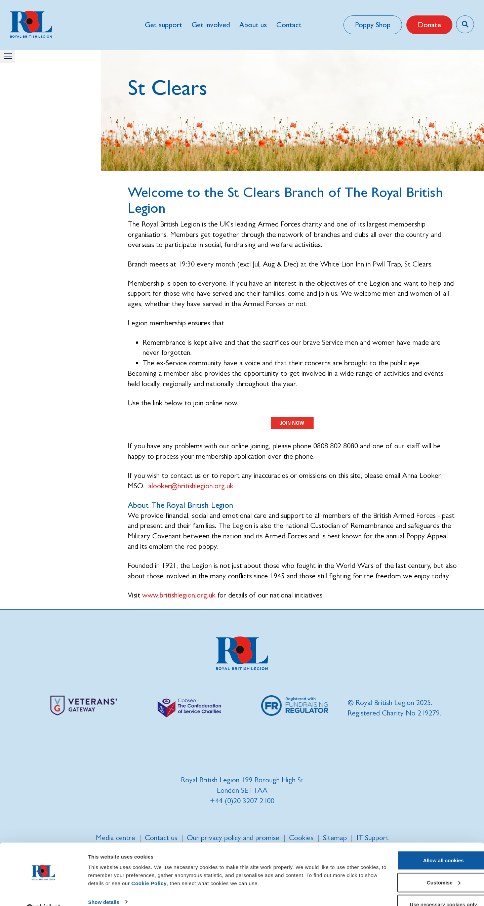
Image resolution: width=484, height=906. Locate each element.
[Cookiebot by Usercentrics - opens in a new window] (43, 893)
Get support (163, 24)
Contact (288, 24)
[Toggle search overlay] (464, 24)
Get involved (210, 24)
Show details (103, 885)
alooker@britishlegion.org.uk (190, 486)
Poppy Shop (372, 24)
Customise (428, 866)
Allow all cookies (428, 844)
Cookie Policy (195, 867)
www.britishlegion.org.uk (178, 595)
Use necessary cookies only (427, 888)
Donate (428, 24)
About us (253, 24)
